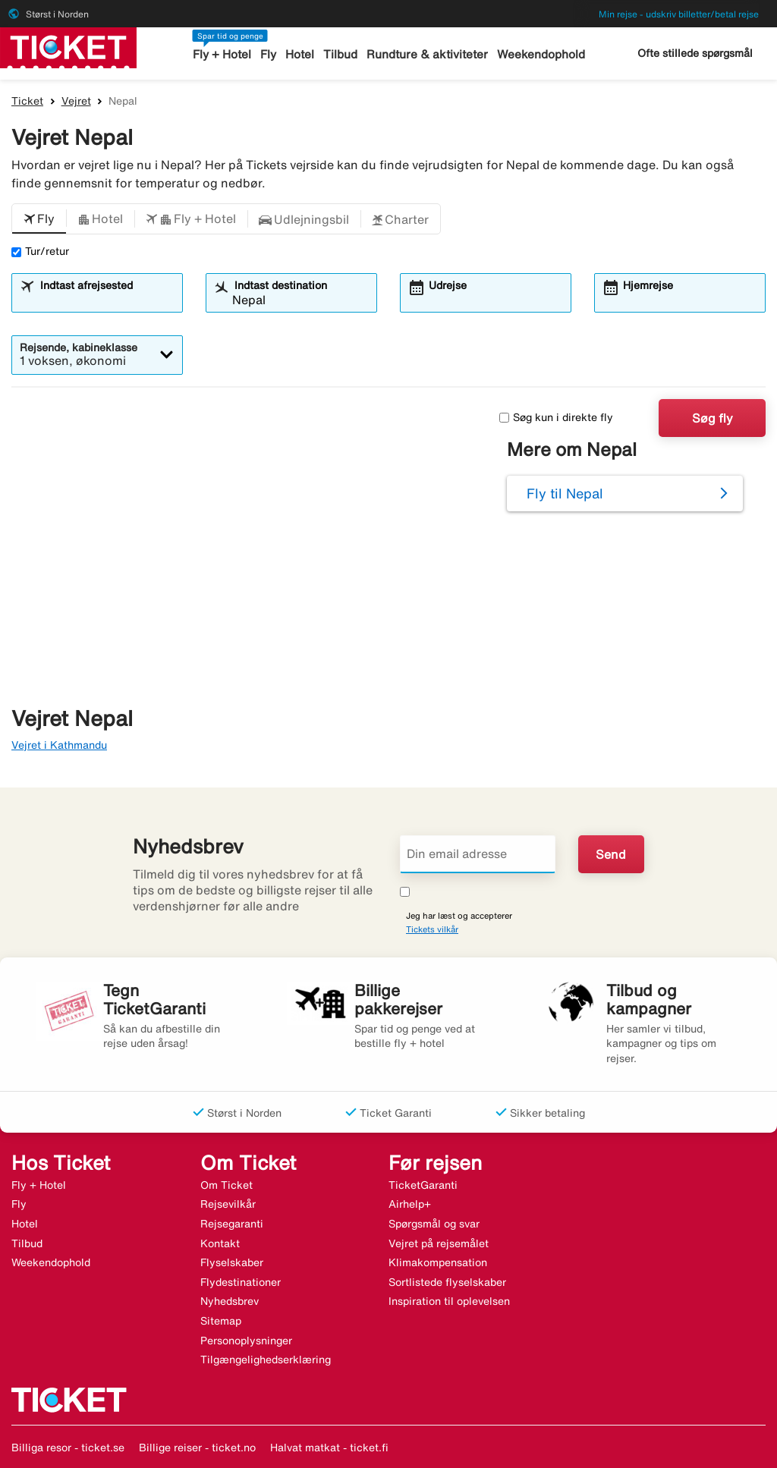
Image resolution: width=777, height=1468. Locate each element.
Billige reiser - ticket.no (197, 1447)
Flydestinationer (240, 1282)
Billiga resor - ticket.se (67, 1447)
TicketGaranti (423, 1185)
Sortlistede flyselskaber (447, 1282)
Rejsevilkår (228, 1204)
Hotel (300, 54)
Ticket (27, 101)
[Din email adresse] (477, 854)
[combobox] (106, 300)
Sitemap (220, 1321)
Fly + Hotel (222, 54)
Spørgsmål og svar (434, 1223)
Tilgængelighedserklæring (265, 1359)
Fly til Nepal (565, 493)
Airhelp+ (409, 1204)
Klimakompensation (437, 1262)
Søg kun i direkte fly (556, 417)
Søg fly (712, 418)
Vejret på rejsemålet (438, 1243)
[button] (39, 219)
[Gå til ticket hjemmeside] (68, 46)
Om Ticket (226, 1185)
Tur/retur (40, 251)
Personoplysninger (246, 1340)
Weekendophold (540, 54)
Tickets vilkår (432, 929)
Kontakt (220, 1243)
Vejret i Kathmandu (59, 745)
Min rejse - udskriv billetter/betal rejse (679, 14)
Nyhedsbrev (229, 1301)
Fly (269, 54)
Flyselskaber (231, 1262)
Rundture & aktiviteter (427, 54)
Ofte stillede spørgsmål (695, 53)
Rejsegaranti (231, 1223)
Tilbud (341, 54)
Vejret (76, 101)
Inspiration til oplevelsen (449, 1301)
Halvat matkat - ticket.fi (329, 1447)
